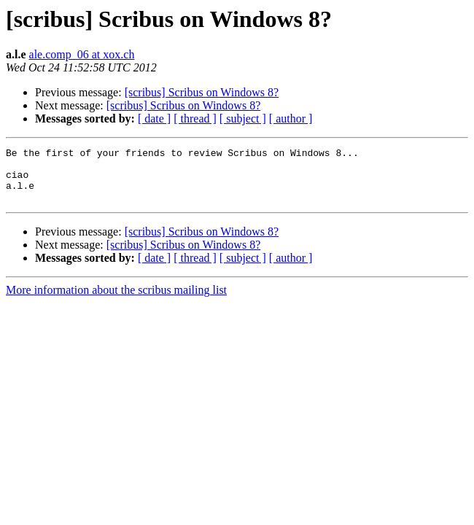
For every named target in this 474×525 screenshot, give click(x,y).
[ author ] (291, 118)
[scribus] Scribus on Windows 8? (202, 92)
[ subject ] (242, 118)
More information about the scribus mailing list (116, 301)
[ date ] (154, 118)
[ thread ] (195, 118)
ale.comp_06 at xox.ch (82, 54)
